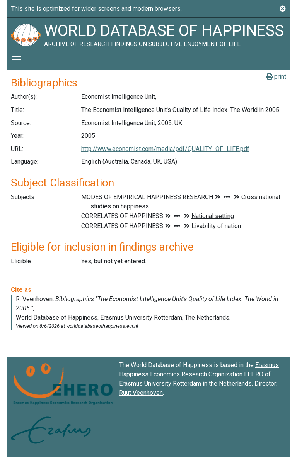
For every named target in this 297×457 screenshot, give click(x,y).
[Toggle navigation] (16, 59)
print (276, 76)
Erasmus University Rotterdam (160, 383)
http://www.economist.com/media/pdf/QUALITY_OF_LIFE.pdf (165, 148)
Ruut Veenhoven (141, 392)
